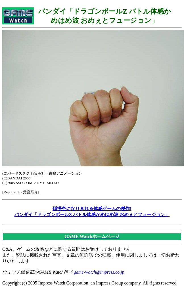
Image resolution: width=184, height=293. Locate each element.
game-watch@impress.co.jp (99, 272)
